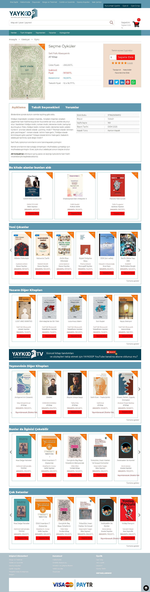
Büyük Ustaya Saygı (100, 397)
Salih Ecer (125, 403)
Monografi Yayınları (100, 266)
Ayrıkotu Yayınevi (117, 206)
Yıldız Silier (100, 466)
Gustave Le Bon (36, 264)
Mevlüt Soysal (15, 264)
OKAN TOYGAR (32, 204)
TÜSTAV (49, 468)
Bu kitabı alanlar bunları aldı (30, 167)
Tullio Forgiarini (117, 204)
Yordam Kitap (100, 468)
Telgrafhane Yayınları (49, 329)
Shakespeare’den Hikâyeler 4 (75, 199)
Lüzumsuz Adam (75, 321)
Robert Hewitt (58, 264)
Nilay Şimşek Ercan (49, 403)
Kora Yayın (121, 266)
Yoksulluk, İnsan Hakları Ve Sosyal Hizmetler (107, 526)
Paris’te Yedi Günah (117, 199)
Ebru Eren (23, 403)
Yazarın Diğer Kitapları (25, 290)
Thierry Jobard (100, 264)
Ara (112, 22)
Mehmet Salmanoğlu (49, 466)
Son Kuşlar (100, 321)
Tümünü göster (132, 281)
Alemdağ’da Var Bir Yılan (49, 321)
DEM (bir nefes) (121, 258)
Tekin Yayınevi (32, 206)
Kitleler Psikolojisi (36, 258)
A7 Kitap (24, 405)
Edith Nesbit (75, 204)
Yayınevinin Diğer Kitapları (29, 366)
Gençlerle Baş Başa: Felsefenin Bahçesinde (85, 526)
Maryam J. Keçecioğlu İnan (123, 264)
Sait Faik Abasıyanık (24, 327)
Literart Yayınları (23, 329)
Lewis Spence (79, 264)
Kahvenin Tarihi (57, 258)
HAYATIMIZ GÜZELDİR (32, 199)
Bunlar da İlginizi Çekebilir (28, 429)
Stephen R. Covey (74, 466)
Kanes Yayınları (15, 266)
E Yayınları (23, 468)
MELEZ (24, 397)
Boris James (128, 529)
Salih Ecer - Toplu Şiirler (126, 397)
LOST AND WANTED (23, 321)
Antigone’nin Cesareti (49, 397)
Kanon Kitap (125, 329)
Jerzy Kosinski (24, 466)
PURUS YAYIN (75, 206)
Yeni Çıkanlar (19, 227)
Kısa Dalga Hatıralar (49, 460)
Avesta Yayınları (128, 531)
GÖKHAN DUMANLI (75, 403)
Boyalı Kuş (23, 460)
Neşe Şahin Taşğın (125, 466)
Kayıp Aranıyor (126, 321)
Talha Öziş (100, 403)
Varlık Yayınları (75, 468)
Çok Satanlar (18, 492)
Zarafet (75, 397)
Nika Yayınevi (126, 468)
